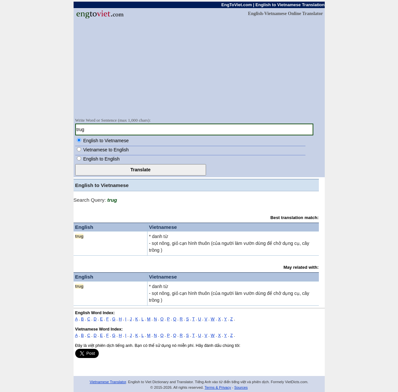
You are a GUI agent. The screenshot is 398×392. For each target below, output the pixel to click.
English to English (101, 159)
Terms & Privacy (218, 387)
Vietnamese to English (106, 149)
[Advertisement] (199, 67)
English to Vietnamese (106, 140)
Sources (241, 387)
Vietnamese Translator (108, 382)
